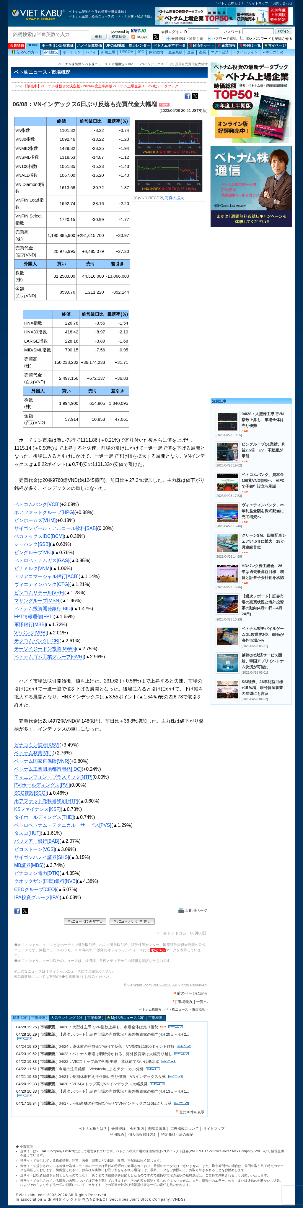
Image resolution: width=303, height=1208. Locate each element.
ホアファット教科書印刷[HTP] (46, 800)
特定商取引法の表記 (177, 1134)
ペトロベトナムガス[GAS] (41, 560)
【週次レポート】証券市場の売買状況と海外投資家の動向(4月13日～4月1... (124, 1091)
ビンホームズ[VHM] (35, 520)
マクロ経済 (220, 52)
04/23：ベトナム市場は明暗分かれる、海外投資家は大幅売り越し (115, 1054)
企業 (190, 52)
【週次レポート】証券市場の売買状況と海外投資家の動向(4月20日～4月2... (124, 1034)
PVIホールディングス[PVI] (42, 785)
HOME (32, 45)
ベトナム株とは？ (231, 3)
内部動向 (156, 52)
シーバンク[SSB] (32, 544)
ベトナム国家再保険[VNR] (41, 761)
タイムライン (246, 52)
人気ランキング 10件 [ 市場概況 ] (77, 1018)
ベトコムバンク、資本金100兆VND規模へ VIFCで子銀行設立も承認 (263, 480)
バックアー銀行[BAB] (36, 841)
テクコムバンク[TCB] (36, 640)
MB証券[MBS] (29, 865)
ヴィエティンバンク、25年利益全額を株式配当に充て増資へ (263, 511)
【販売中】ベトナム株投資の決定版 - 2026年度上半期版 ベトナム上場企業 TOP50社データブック (101, 86)
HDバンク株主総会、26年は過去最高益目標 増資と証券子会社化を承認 (263, 572)
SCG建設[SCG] (30, 792)
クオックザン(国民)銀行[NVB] (45, 881)
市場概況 (51, 52)
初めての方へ (25, 52)
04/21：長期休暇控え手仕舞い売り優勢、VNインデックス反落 (112, 1076)
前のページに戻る (192, 993)
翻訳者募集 (157, 1129)
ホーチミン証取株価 (58, 45)
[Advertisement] (251, 270)
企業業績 (175, 52)
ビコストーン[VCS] (34, 849)
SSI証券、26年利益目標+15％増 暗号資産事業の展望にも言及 (262, 688)
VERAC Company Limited (55, 1151)
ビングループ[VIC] (33, 552)
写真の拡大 (172, 198)
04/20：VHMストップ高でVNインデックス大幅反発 (103, 1084)
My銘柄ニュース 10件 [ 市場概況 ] (137, 1018)
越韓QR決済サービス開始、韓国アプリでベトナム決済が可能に (263, 661)
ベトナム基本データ (169, 45)
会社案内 (137, 1129)
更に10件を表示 (191, 1112)
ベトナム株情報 (69, 64)
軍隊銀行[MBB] (30, 624)
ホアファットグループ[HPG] (44, 512)
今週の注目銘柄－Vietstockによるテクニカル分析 (101, 1069)
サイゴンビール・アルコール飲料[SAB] (55, 528)
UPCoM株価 (115, 45)
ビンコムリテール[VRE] (39, 592)
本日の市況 (273, 52)
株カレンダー (139, 45)
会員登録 (17, 45)
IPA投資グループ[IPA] (37, 897)
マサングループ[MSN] (37, 600)
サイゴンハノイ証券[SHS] (41, 857)
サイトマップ (258, 3)
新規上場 (108, 52)
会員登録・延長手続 (187, 39)
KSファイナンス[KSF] (37, 809)
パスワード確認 (224, 39)
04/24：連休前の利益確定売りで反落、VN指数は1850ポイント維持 (117, 1046)
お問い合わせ (282, 3)
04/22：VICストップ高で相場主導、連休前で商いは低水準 (109, 1061)
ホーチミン (72, 52)
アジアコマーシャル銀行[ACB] (46, 576)
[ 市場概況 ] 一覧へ (191, 1001)
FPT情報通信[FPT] (33, 616)
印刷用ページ (193, 910)
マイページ (275, 45)
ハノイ (91, 52)
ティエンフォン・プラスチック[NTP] (53, 777)
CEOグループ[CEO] (35, 889)
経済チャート (201, 45)
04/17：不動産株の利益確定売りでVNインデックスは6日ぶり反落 (115, 1103)
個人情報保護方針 (142, 1134)
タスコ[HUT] (27, 833)
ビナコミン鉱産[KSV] (36, 744)
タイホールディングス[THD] (44, 817)
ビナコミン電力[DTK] (36, 873)
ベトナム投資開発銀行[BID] (43, 608)
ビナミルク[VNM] (32, 568)
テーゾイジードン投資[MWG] (45, 648)
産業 (202, 52)
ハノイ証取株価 (89, 45)
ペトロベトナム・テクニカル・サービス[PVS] (62, 825)
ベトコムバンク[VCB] (37, 504)
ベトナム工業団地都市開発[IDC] (48, 769)
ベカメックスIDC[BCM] (39, 536)
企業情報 (227, 45)
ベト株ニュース (96, 64)
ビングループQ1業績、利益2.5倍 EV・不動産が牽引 (263, 450)
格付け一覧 (250, 45)
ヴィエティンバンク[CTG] (41, 584)
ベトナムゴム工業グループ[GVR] (49, 656)
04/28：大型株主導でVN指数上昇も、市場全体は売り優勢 (108, 1027)
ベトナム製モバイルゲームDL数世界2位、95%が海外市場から (263, 634)
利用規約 (117, 1134)
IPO (141, 52)
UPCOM (126, 52)
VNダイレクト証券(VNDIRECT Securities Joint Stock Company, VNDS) (213, 1151)
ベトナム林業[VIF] (33, 752)
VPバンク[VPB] (30, 632)
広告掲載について (184, 1129)
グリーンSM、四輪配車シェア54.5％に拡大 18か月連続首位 (264, 541)
